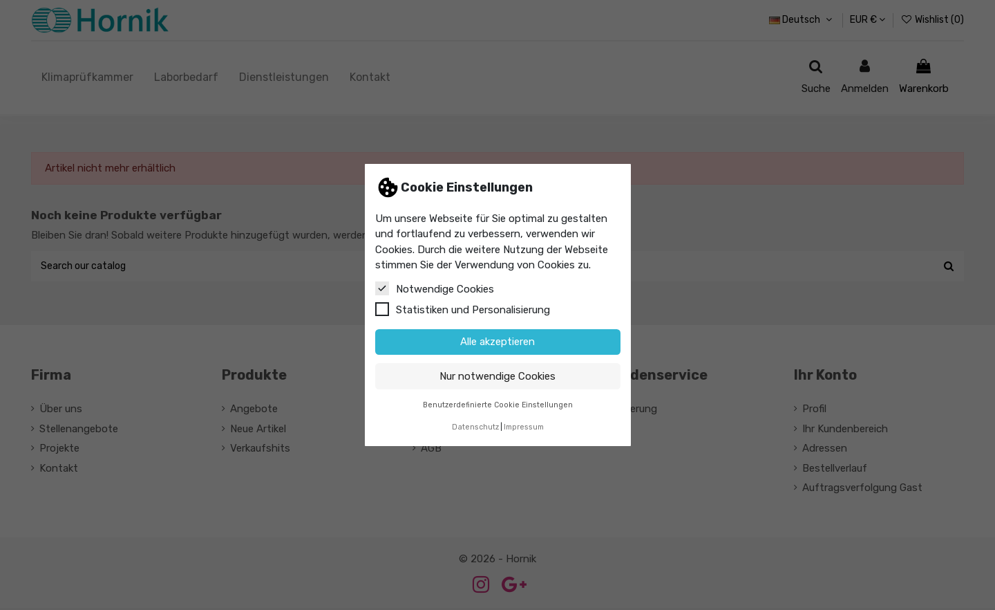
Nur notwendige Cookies (497, 376)
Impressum (524, 427)
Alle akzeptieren (497, 341)
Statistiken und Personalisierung (462, 309)
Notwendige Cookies (434, 288)
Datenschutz (475, 427)
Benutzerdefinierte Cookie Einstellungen (498, 404)
